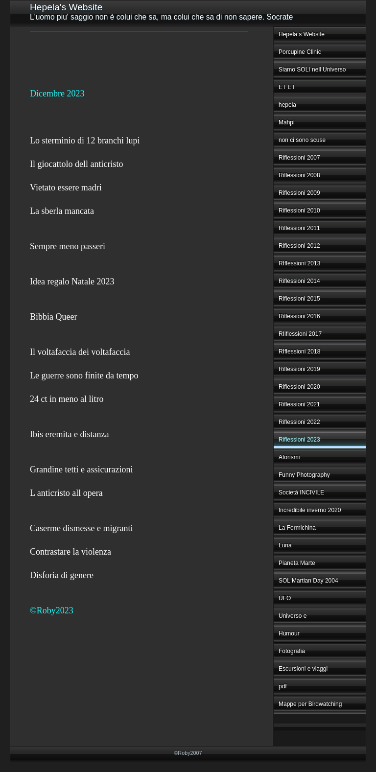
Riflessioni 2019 (299, 369)
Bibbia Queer (53, 317)
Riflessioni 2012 (299, 245)
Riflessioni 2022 (299, 422)
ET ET (287, 87)
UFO (285, 598)
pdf (283, 686)
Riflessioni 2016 (299, 316)
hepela (287, 104)
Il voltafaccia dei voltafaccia (80, 352)
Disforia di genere (62, 575)
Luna (285, 545)
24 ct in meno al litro (66, 399)
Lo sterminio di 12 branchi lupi (85, 140)
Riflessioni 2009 (299, 192)
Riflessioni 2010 (299, 210)
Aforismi (289, 457)
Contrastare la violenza (70, 552)
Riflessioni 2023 (299, 439)
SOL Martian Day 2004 (308, 580)
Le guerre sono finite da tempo (84, 375)
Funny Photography (304, 474)
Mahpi (287, 122)
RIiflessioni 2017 (300, 333)
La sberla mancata (62, 211)
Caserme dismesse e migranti (81, 528)
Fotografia (292, 651)
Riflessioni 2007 (299, 157)
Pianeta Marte (297, 563)
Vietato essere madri (66, 187)
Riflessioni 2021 (299, 404)
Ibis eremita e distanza (69, 434)
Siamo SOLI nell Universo (312, 69)
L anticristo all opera (66, 493)
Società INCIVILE (301, 492)
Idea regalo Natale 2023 (72, 281)
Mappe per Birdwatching (310, 704)
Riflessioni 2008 (299, 175)
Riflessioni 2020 (299, 386)
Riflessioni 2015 (299, 298)
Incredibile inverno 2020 (310, 510)
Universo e (292, 615)
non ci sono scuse (302, 140)
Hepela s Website (302, 34)
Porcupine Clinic (300, 51)
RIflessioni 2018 (299, 351)
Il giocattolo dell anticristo (76, 164)
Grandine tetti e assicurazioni (81, 469)
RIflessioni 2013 (299, 263)
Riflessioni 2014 (299, 281)
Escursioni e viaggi (303, 668)
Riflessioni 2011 (299, 228)
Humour (289, 633)
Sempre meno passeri (67, 246)
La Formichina (297, 527)
